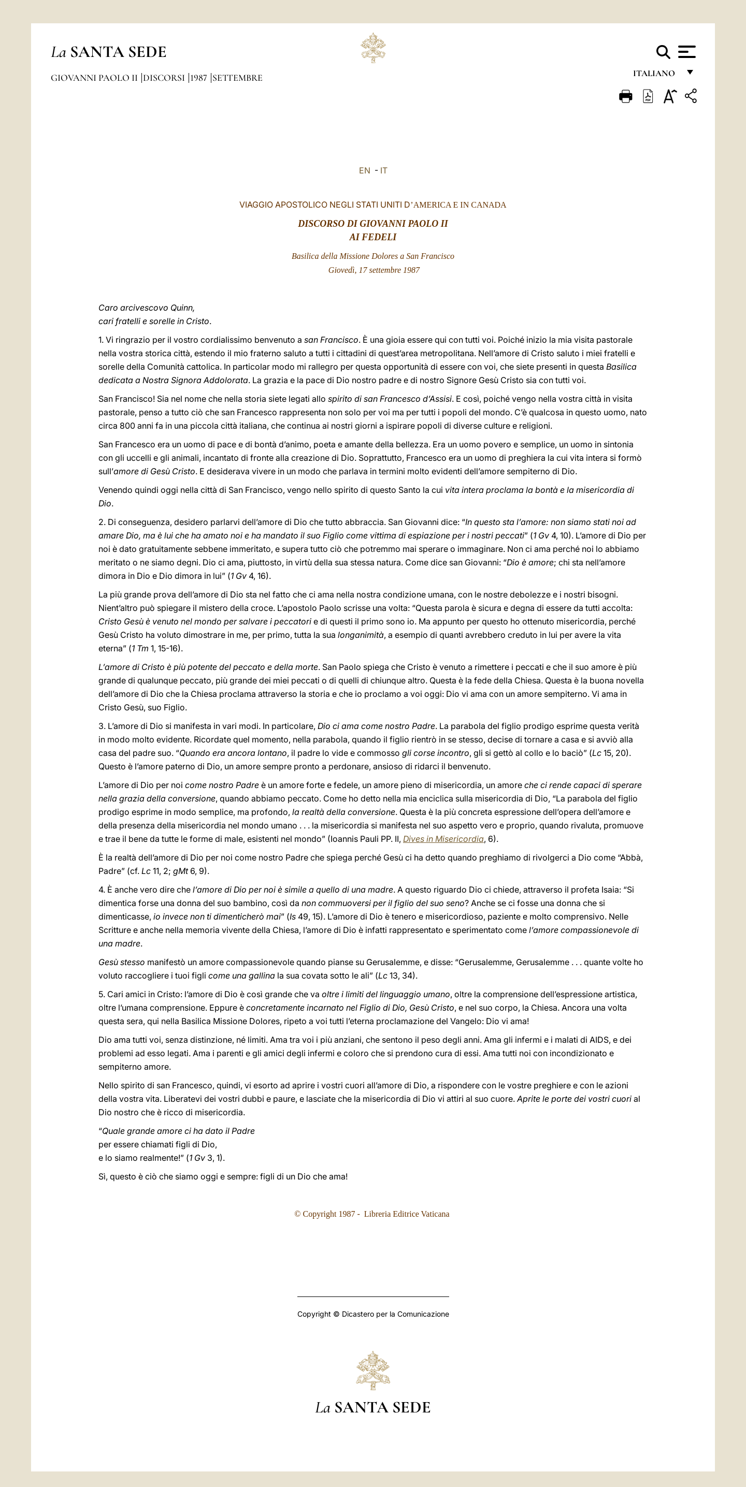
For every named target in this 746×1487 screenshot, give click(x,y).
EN (364, 170)
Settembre (237, 77)
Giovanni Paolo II (95, 77)
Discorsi (165, 77)
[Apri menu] (686, 52)
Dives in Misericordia (443, 839)
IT (384, 170)
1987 (199, 77)
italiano (656, 76)
